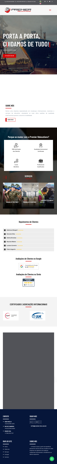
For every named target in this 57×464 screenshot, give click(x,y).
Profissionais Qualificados (40, 163)
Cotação (7, 454)
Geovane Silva (14, 234)
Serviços (7, 452)
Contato (7, 457)
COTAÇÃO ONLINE (9, 56)
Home (6, 446)
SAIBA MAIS (10, 119)
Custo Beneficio (16, 163)
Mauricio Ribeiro (14, 241)
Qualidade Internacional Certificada (40, 147)
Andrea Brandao (14, 238)
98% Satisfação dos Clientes (16, 147)
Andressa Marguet (15, 230)
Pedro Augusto (14, 249)
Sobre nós (7, 449)
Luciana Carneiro (15, 245)
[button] (53, 44)
